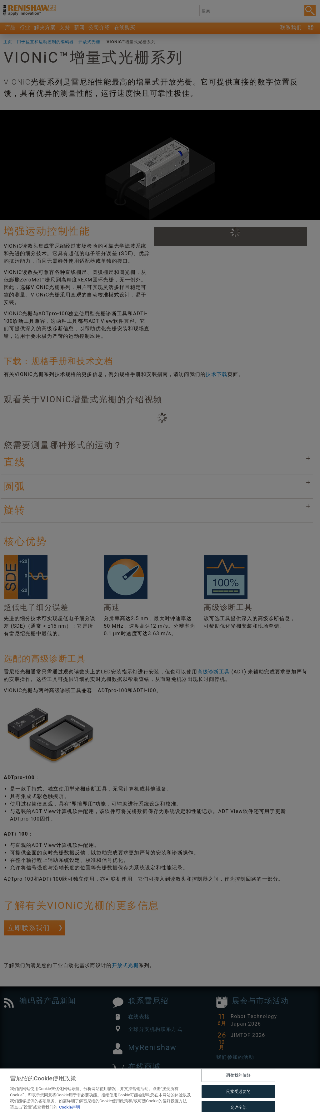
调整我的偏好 (238, 1088)
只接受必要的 (238, 1105)
